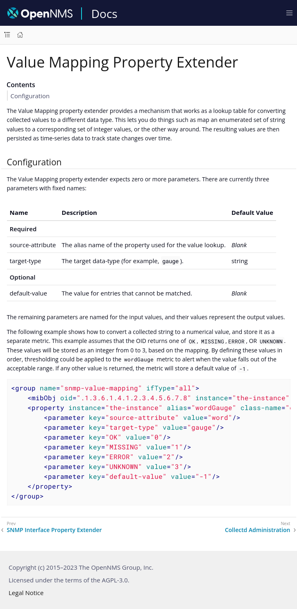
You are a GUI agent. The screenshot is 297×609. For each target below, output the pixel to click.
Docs (104, 13)
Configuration (30, 96)
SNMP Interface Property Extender (54, 530)
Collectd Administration (257, 530)
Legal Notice (26, 593)
